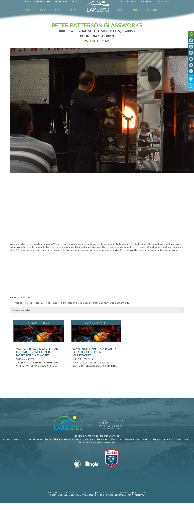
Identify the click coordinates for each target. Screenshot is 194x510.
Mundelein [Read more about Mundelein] (159, 439)
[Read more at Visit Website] (92, 41)
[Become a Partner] (110, 436)
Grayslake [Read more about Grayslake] (39, 439)
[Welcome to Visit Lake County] (100, 11)
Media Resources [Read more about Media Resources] (81, 493)
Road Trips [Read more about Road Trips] (61, 1)
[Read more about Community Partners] (86, 436)
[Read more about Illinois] (91, 469)
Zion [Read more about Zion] (112, 442)
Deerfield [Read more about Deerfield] (17, 439)
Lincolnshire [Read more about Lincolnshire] (132, 439)
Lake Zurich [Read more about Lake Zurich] (104, 439)
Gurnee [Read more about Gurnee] (50, 439)
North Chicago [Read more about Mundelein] (174, 439)
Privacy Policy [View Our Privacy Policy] (140, 493)
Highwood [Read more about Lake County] (77, 439)
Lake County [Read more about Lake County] (90, 439)
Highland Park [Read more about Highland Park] (62, 439)
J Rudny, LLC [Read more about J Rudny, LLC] (66, 493)
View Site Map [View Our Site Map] (102, 493)
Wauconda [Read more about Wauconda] (91, 442)
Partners (151, 9)
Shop (58, 9)
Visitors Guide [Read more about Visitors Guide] (128, 1)
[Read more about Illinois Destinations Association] (111, 469)
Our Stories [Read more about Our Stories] (162, 1)
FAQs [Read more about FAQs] (92, 493)
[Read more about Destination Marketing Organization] (77, 469)
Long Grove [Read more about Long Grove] (147, 439)
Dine (42, 9)
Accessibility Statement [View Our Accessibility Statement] (121, 493)
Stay (73, 9)
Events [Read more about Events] (76, 1)
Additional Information (21, 310)
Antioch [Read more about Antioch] (7, 439)
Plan (120, 9)
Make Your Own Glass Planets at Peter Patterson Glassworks (95, 352)
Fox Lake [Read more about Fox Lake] (28, 439)
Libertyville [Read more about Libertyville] (118, 439)
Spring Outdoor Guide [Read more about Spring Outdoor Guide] (37, 1)
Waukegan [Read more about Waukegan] (103, 442)
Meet (136, 9)
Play (27, 9)
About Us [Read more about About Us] (146, 1)
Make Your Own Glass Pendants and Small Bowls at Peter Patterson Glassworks (38, 352)
